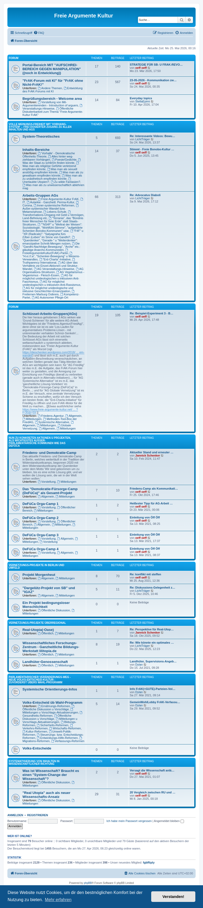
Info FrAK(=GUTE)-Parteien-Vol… (152, 688)
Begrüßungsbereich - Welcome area (52, 99)
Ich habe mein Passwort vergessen (129, 821)
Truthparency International (49, 261)
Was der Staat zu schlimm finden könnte (51, 161)
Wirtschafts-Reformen (65, 728)
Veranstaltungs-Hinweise (52, 107)
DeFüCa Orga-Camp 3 (40, 535)
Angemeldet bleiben (169, 821)
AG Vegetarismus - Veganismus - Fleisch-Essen (53, 273)
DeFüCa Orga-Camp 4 (40, 549)
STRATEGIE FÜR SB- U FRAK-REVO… (156, 64)
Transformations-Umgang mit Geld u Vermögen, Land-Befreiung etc (53, 215)
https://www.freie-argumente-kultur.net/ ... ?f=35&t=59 (50, 411)
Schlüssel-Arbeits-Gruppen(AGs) (49, 314)
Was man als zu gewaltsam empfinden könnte (52, 174)
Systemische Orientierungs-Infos (49, 689)
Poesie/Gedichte (64, 159)
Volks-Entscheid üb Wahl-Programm (52, 702)
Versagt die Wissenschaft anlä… (152, 770)
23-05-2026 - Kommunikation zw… (153, 80)
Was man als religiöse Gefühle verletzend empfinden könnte (50, 166)
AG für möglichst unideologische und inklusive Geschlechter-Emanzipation (47, 289)
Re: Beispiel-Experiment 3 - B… (151, 313)
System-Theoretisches (41, 136)
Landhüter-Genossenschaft (45, 662)
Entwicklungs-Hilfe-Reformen (57, 737)
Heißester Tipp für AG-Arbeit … (151, 503)
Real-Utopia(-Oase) (38, 630)
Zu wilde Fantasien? (65, 181)
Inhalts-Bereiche (36, 150)
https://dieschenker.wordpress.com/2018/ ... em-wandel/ (53, 354)
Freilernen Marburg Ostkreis (48, 293)
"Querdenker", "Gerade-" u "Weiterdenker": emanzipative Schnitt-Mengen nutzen (49, 240)
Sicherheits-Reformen (52, 725)
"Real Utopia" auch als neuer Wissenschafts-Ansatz (46, 795)
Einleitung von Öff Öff (145, 517)
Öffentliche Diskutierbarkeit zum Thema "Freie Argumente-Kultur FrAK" (52, 111)
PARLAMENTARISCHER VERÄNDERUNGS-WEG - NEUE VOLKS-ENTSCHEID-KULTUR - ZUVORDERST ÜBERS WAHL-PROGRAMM (40, 680)
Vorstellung (47, 481)
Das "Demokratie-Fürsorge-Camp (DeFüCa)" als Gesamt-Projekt (50, 491)
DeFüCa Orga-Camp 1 (40, 504)
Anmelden (15, 815)
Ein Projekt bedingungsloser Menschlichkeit (46, 605)
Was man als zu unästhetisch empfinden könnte (52, 177)
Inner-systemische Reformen (54, 205)
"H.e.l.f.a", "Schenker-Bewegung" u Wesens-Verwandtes (51, 256)
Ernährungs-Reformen (54, 706)
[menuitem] (39, 33)
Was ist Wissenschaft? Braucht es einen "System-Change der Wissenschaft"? (50, 775)
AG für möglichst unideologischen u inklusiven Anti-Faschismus (50, 278)
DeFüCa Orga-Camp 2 (40, 518)
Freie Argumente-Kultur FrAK (58, 199)
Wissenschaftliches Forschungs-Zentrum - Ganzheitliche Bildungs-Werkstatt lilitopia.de (50, 647)
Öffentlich (45, 633)
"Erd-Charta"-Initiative (55, 259)
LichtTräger (142, 139)
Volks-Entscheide (36, 748)
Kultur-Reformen (34, 731)
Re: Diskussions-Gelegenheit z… (152, 587)
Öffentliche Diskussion (54, 610)
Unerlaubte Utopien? (47, 180)
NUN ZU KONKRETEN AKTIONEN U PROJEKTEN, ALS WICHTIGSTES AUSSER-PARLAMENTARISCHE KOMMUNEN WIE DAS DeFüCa (40, 441)
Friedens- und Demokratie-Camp (49, 453)
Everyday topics (141, 98)
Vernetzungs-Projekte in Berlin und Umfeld (36, 566)
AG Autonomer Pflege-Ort (50, 297)
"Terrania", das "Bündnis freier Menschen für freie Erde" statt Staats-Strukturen (52, 221)
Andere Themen (50, 88)
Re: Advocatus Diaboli (145, 195)
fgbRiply (149, 862)
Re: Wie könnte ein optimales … (152, 642)
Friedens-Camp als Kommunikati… (154, 488)
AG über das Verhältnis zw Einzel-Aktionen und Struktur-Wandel (50, 265)
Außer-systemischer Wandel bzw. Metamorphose (50, 208)
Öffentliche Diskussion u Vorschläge (48, 708)
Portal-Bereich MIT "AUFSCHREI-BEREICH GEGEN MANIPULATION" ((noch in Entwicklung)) (51, 69)
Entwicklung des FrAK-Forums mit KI (52, 90)
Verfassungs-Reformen (67, 741)
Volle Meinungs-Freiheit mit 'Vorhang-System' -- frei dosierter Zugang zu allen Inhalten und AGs (40, 127)
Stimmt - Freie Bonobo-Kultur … (152, 149)
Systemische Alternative (52, 422)
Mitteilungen (31, 419)
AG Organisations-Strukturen (53, 270)
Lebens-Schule (55, 211)
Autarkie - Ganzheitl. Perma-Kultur (50, 202)
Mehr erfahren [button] (58, 899)
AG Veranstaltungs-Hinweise (54, 268)
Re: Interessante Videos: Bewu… (152, 136)
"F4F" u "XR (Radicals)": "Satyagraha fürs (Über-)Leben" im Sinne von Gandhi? (52, 234)
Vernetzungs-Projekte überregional (37, 622)
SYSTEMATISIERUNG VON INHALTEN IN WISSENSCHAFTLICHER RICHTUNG (34, 762)
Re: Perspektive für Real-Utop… (152, 629)
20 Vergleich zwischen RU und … (152, 792)
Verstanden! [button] (173, 897)
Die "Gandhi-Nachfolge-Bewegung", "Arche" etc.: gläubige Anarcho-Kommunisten (51, 246)
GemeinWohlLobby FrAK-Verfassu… (155, 702)
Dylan (139, 664)
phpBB (88, 883)
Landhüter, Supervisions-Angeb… (153, 661)
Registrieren (37, 815)
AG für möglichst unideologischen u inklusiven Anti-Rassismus (51, 283)
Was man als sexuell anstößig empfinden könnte (49, 171)
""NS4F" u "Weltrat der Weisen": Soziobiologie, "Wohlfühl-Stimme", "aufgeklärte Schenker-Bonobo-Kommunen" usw (52, 227)
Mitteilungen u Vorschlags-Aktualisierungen (50, 711)
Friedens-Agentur (51, 415)
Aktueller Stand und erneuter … (151, 452)
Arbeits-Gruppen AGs (40, 195)
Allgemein (73, 415)
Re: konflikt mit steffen (145, 574)
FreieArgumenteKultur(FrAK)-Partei (45, 252)
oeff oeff (141, 67)
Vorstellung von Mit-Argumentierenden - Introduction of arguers (50, 104)
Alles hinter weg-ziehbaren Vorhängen (47, 158)
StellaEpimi (142, 101)
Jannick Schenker (147, 455)
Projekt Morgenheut (38, 575)
